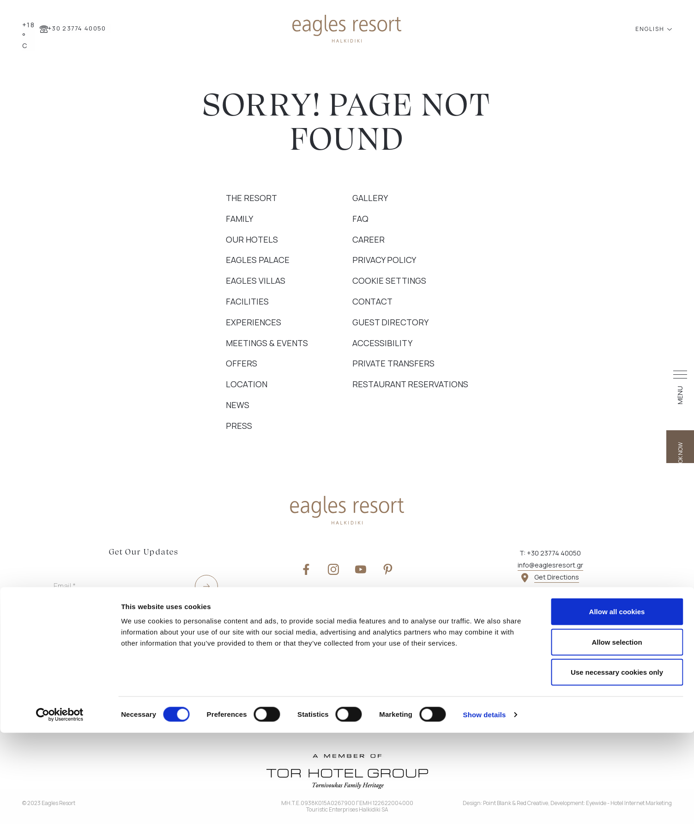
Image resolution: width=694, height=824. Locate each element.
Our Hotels (252, 239)
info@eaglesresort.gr (550, 565)
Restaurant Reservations (410, 384)
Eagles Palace (258, 259)
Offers (241, 363)
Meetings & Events (267, 342)
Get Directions (556, 577)
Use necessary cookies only (617, 763)
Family (239, 218)
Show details (484, 806)
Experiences (253, 322)
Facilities (247, 301)
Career (368, 239)
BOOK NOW (680, 436)
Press (239, 425)
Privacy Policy (384, 259)
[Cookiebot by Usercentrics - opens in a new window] (59, 806)
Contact (372, 301)
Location (246, 384)
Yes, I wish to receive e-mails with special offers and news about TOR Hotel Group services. (114, 671)
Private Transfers (393, 363)
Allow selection (616, 733)
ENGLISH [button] (650, 29)
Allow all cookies (617, 703)
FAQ (360, 218)
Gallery (370, 197)
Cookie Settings (389, 280)
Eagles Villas (255, 280)
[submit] (206, 586)
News (237, 404)
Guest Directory (390, 322)
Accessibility (382, 342)
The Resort (251, 197)
